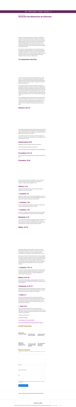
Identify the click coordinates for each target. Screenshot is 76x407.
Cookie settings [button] (55, 405)
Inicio (26, 11)
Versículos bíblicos (33, 11)
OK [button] (60, 405)
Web (19, 375)
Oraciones (40, 11)
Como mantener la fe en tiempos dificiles (26, 320)
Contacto (20, 393)
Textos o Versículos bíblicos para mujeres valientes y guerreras (30, 322)
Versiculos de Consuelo (23, 317)
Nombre (20, 364)
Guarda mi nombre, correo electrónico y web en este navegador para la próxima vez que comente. (32, 382)
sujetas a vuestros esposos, (32, 279)
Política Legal (25, 393)
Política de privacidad (39, 393)
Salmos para (46, 11)
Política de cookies (31, 393)
